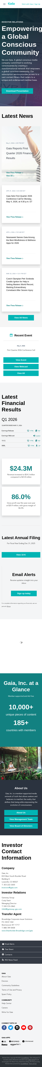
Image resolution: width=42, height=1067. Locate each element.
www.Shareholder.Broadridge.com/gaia (17, 931)
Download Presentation (17, 91)
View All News (21, 318)
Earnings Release (8, 431)
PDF (37, 431)
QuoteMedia (25, 1057)
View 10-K (21, 555)
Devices (5, 981)
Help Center (6, 1003)
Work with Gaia (27, 4)
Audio (36, 436)
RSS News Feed (11, 960)
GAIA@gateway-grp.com (12, 909)
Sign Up (37, 4)
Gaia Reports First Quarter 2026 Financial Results (19, 153)
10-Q (3, 441)
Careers (5, 1008)
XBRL (3, 445)
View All (9, 176)
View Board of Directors (21, 826)
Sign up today (24, 593)
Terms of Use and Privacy (12, 990)
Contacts (8, 955)
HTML (30, 431)
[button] (4, 4)
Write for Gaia (7, 1012)
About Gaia (6, 977)
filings (9, 606)
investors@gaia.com (9, 888)
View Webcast (21, 367)
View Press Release (13, 173)
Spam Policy (6, 994)
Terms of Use (33, 1063)
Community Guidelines (10, 985)
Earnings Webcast (8, 436)
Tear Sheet (9, 949)
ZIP (38, 446)
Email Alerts (9, 944)
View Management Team (20, 819)
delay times (31, 1059)
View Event (21, 360)
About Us (21, 813)
